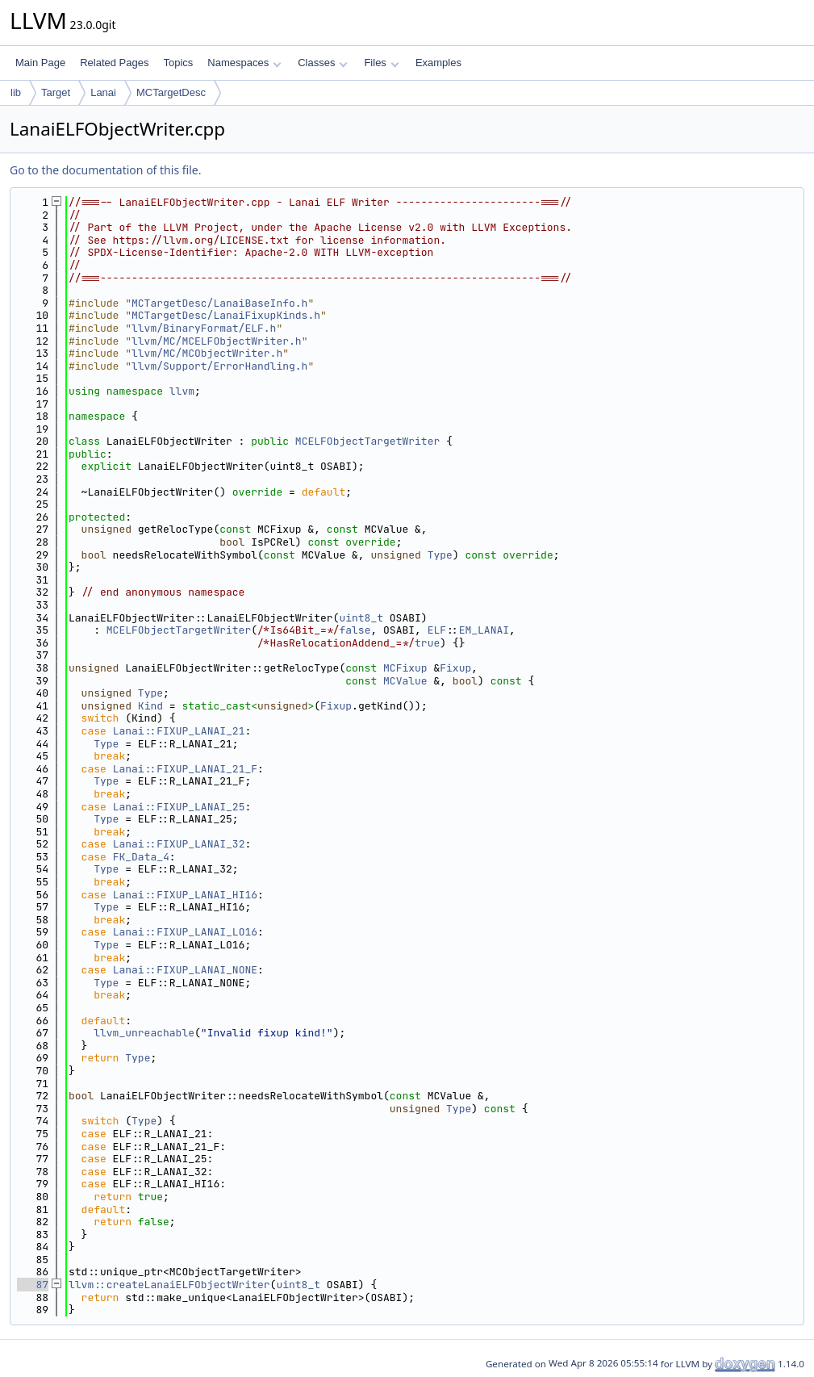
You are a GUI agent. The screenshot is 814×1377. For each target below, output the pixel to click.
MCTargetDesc (171, 92)
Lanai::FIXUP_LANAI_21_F (185, 769)
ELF (437, 630)
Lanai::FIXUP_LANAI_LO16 (185, 932)
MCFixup (405, 668)
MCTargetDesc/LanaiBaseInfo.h (219, 303)
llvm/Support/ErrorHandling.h (219, 366)
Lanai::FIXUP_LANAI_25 (179, 807)
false (354, 630)
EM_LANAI (484, 630)
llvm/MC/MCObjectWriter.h (206, 353)
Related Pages (114, 63)
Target (55, 92)
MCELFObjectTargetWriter (367, 441)
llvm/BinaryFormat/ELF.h (203, 328)
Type (440, 555)
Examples (438, 63)
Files (381, 63)
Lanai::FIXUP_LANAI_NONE (185, 970)
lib (15, 92)
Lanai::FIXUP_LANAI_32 (179, 844)
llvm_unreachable (144, 1033)
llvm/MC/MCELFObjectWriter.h (216, 341)
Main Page (40, 63)
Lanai (103, 92)
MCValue (405, 681)
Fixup (455, 668)
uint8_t (361, 618)
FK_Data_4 (141, 857)
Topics (178, 63)
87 (32, 1284)
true (427, 643)
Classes (323, 63)
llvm (181, 391)
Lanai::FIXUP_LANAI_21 (179, 731)
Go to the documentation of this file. (105, 170)
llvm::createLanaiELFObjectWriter (169, 1284)
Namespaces (244, 63)
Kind (150, 706)
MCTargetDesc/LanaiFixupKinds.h (225, 315)
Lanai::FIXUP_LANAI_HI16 (185, 895)
